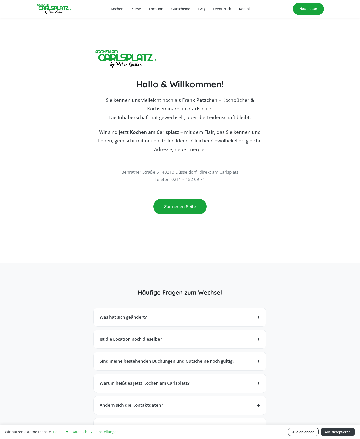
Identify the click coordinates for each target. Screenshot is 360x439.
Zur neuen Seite (180, 206)
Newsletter (309, 8)
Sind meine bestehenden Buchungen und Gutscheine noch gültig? (167, 361)
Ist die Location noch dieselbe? (131, 339)
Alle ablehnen (303, 432)
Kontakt (245, 8)
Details (61, 431)
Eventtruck (222, 8)
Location (156, 8)
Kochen (117, 8)
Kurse (136, 8)
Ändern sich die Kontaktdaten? (131, 405)
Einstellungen (107, 431)
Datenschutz (82, 431)
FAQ (201, 8)
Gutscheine (181, 8)
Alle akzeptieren (338, 432)
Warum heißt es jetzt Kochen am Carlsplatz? (145, 383)
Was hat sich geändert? (123, 317)
